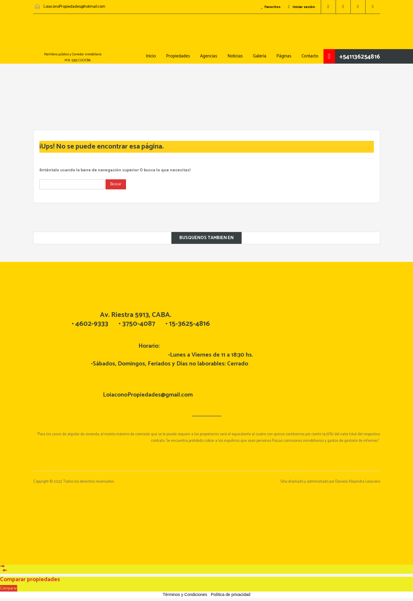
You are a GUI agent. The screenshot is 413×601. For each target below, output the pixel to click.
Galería (259, 56)
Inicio (151, 56)
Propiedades (178, 56)
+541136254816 (359, 57)
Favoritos (270, 7)
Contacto (310, 56)
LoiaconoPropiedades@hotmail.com (74, 6)
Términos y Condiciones (185, 594)
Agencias (208, 56)
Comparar (8, 588)
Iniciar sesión (301, 7)
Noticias (235, 56)
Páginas (283, 56)
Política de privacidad (230, 594)
